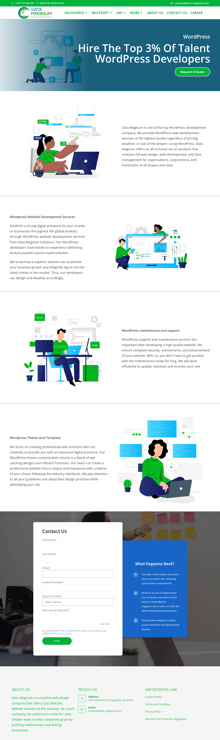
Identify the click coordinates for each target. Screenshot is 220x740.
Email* (46, 568)
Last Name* (49, 554)
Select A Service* (52, 596)
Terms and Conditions (158, 704)
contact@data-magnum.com (104, 711)
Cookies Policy (153, 697)
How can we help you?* (56, 610)
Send (57, 641)
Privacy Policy (64, 633)
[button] (192, 71)
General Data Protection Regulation (165, 719)
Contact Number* (53, 582)
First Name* (49, 540)
